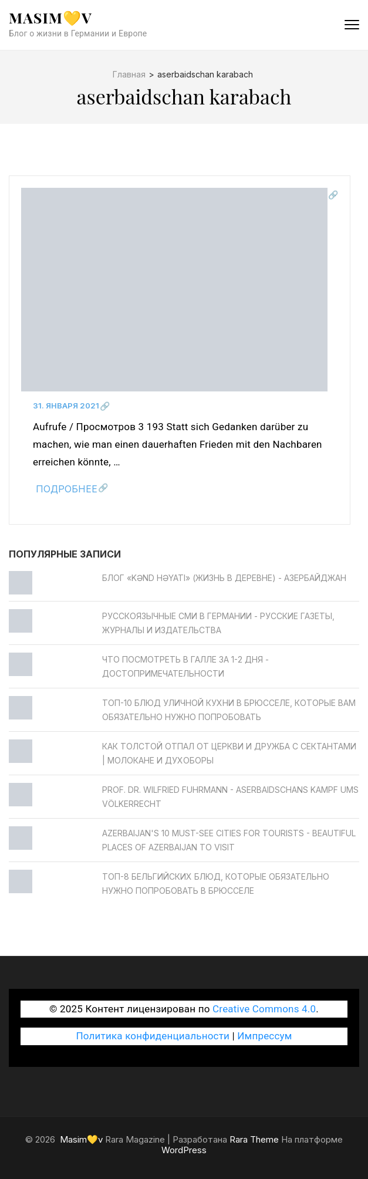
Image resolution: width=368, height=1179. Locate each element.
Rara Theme (254, 1139)
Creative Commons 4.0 (264, 1009)
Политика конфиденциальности (152, 1036)
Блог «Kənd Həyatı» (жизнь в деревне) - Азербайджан (224, 578)
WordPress (184, 1150)
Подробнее (66, 489)
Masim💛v (50, 17)
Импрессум (264, 1036)
